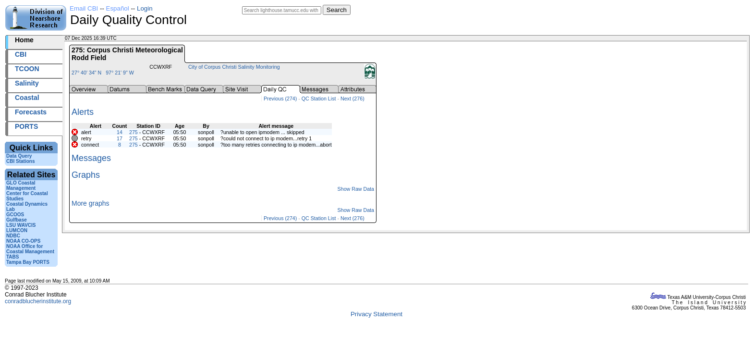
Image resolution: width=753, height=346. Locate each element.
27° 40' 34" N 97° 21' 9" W (103, 72)
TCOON (27, 69)
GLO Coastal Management (21, 185)
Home (24, 40)
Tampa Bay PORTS (27, 262)
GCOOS (15, 214)
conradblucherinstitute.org (38, 301)
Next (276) (352, 98)
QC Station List (319, 98)
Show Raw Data (356, 189)
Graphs (86, 175)
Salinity (27, 83)
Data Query (19, 156)
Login (145, 8)
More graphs (90, 203)
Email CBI (84, 8)
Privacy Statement (376, 314)
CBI (20, 54)
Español (117, 8)
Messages (91, 158)
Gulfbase (16, 219)
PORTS (26, 126)
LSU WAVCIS (21, 225)
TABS (12, 257)
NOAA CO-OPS (23, 241)
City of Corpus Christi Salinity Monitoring (234, 67)
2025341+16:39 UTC (140, 38)
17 (119, 138)
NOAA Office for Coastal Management (30, 249)
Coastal (27, 97)
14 (119, 132)
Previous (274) (280, 98)
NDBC (13, 235)
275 (133, 132)
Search (337, 9)
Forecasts (31, 112)
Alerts (83, 112)
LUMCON (16, 230)
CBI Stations (20, 161)
